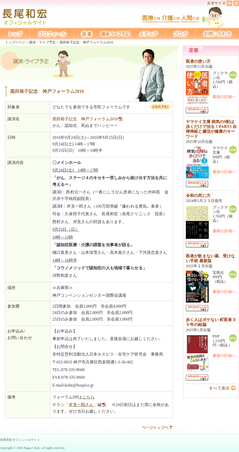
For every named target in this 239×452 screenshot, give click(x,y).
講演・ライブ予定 (42, 42)
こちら (88, 397)
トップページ (15, 42)
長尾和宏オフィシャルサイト (20, 440)
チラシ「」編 (77, 405)
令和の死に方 (198, 195)
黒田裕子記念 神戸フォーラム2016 (85, 119)
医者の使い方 (198, 61)
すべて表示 (219, 388)
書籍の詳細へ (224, 97)
